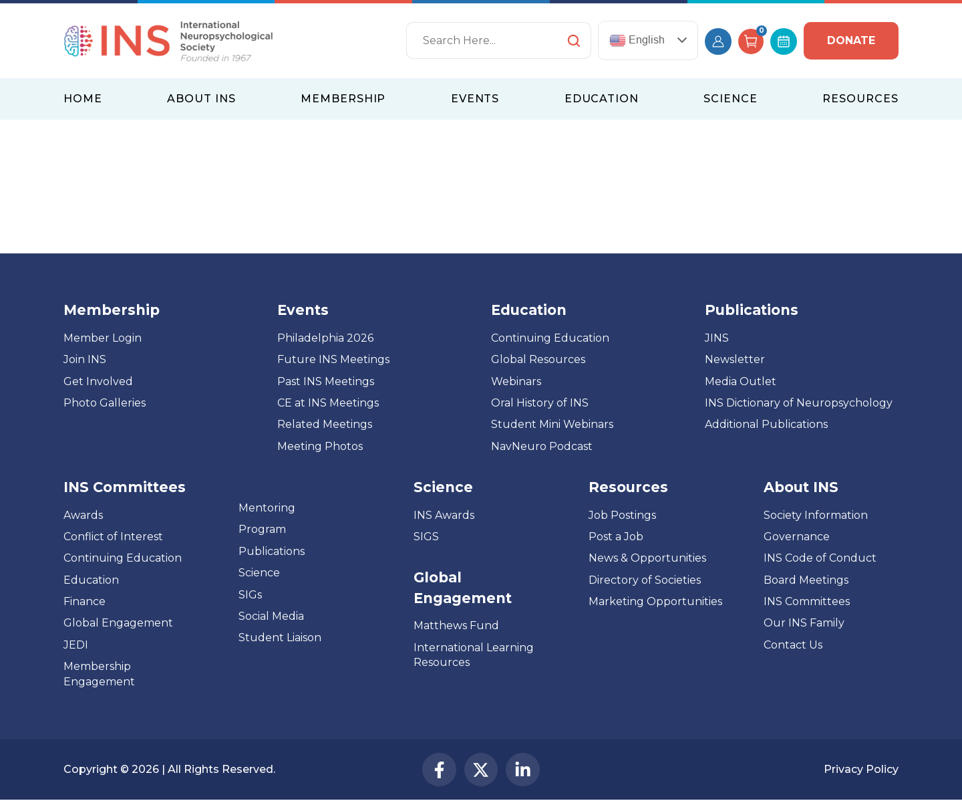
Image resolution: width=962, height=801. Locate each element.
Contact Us (793, 645)
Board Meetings (806, 580)
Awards (83, 515)
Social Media (271, 616)
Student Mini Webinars (552, 424)
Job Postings (622, 515)
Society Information (816, 515)
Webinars (516, 381)
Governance (797, 536)
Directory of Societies (645, 580)
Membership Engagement (99, 673)
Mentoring (266, 507)
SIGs (250, 594)
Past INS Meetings (325, 381)
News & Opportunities (647, 558)
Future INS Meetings (333, 359)
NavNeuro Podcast (542, 446)
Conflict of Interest (113, 536)
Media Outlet (740, 381)
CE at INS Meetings (328, 402)
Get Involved (98, 381)
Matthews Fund (456, 625)
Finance (84, 601)
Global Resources (538, 359)
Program (262, 529)
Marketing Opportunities (655, 601)
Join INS (84, 359)
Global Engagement (118, 622)
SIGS (426, 536)
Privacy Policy (861, 770)
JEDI (75, 645)
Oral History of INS (540, 402)
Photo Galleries (104, 402)
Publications (271, 551)
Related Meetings (324, 424)
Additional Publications (766, 424)
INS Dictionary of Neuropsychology (799, 402)
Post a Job (616, 536)
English (637, 40)
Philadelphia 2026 (325, 338)
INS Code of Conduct (820, 558)
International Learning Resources (474, 655)
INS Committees (124, 487)
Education (91, 580)
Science (259, 572)
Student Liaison (279, 637)
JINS (717, 338)
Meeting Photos (320, 446)
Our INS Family (804, 622)
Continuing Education (550, 338)
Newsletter (735, 359)
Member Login (102, 338)
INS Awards (444, 515)
